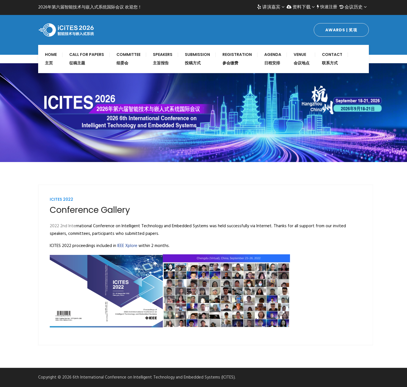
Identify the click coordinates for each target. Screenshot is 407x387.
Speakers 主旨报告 (162, 59)
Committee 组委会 (128, 59)
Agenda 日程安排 (272, 59)
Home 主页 (51, 59)
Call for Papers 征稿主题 (86, 59)
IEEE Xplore (127, 245)
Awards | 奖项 (341, 30)
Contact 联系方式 (332, 59)
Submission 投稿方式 (197, 59)
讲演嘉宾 (270, 7)
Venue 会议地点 (301, 59)
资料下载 (301, 7)
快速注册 (327, 7)
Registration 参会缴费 (237, 59)
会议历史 (353, 7)
